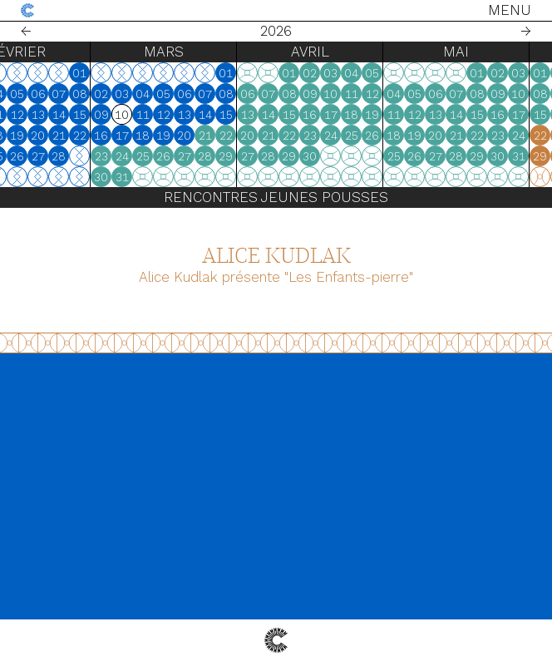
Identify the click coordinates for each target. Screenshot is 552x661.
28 (126, 156)
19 (84, 135)
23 (22, 156)
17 (43, 135)
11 (64, 114)
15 (147, 114)
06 (105, 94)
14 (126, 114)
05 (84, 94)
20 (105, 135)
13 (105, 114)
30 (168, 177)
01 (147, 73)
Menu (509, 10)
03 (43, 94)
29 (293, 156)
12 (84, 114)
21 (126, 135)
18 (64, 135)
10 (43, 114)
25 (64, 156)
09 (22, 114)
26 (84, 156)
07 (126, 94)
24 (43, 156)
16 (22, 135)
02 (22, 94)
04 (64, 94)
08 (147, 94)
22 (147, 135)
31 (189, 177)
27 (105, 156)
